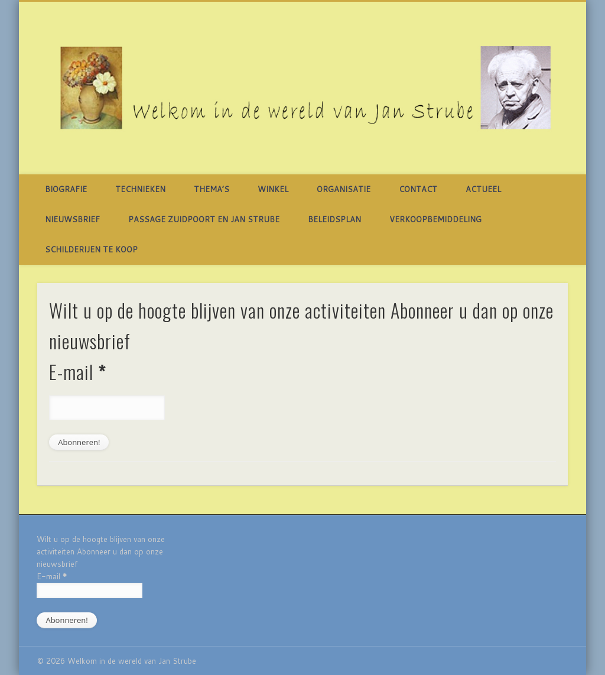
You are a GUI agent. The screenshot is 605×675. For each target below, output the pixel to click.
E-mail (77, 371)
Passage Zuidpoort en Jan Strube (203, 219)
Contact (418, 189)
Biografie (66, 189)
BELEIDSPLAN (334, 219)
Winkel (273, 189)
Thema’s (211, 189)
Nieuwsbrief (72, 219)
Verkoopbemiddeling (435, 219)
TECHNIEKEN (140, 189)
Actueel (483, 189)
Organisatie (343, 189)
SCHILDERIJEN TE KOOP (91, 249)
